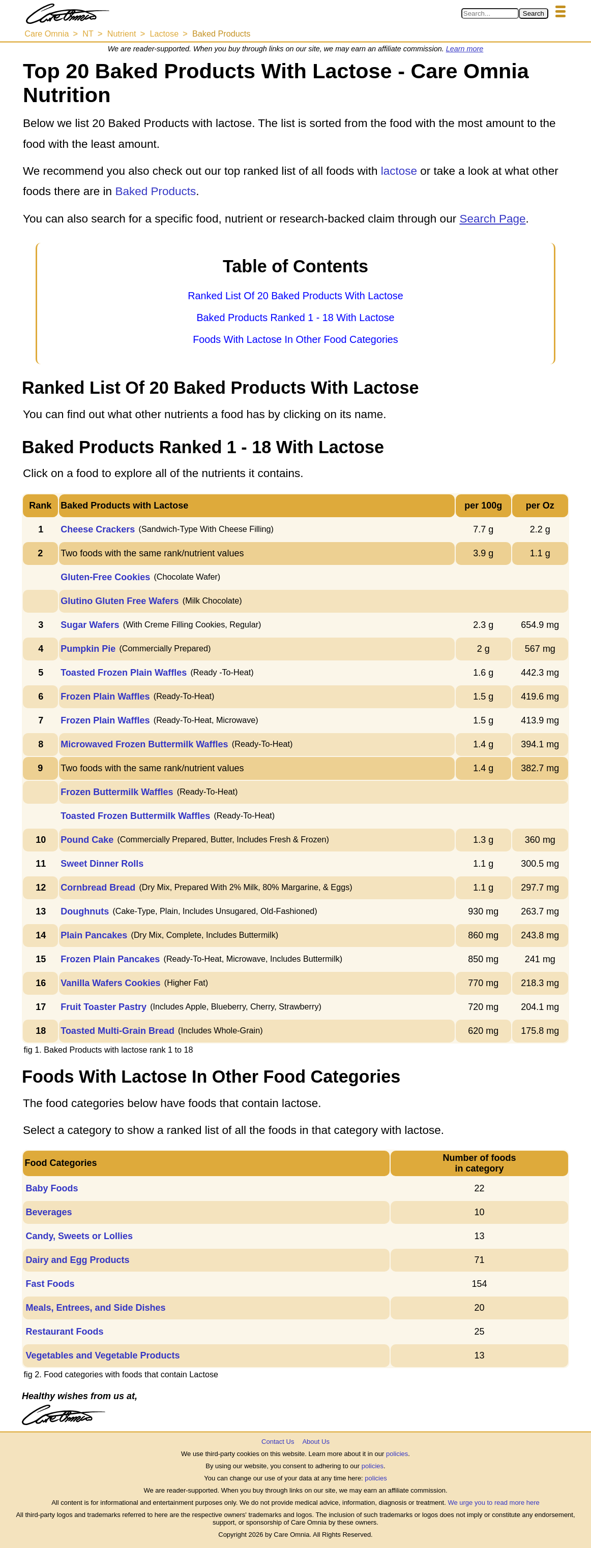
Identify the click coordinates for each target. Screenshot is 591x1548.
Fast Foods (49, 1284)
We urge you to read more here (493, 1502)
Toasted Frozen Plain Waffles (124, 673)
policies (397, 1454)
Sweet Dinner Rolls (102, 864)
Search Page (492, 218)
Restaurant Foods (64, 1331)
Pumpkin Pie (88, 649)
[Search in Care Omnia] (490, 13)
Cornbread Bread (98, 887)
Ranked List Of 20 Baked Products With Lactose (295, 295)
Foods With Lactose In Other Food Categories (295, 339)
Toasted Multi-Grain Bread (117, 1031)
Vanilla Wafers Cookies (110, 983)
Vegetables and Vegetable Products (102, 1355)
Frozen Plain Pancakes (110, 959)
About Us (315, 1441)
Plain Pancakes (94, 935)
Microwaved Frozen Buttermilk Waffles (144, 744)
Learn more (465, 49)
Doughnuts (85, 911)
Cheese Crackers (98, 529)
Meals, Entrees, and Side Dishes (95, 1308)
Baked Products (155, 191)
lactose (399, 171)
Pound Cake (87, 840)
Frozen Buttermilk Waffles (117, 792)
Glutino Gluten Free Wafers (120, 601)
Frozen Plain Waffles (105, 696)
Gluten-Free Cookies (105, 577)
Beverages (48, 1212)
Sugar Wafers (90, 625)
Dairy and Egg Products (77, 1260)
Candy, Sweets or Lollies (79, 1236)
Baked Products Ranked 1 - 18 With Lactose (295, 317)
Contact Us (277, 1441)
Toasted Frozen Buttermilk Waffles (135, 816)
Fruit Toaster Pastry (103, 1007)
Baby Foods (51, 1188)
